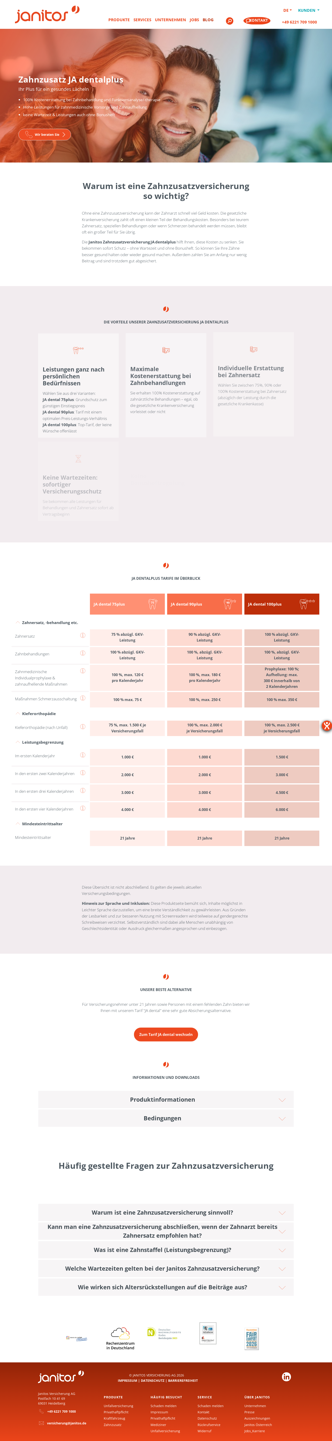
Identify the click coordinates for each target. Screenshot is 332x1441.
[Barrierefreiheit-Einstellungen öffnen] (327, 726)
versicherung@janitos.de (66, 1422)
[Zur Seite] (44, 134)
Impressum (127, 1379)
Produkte (119, 19)
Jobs (194, 19)
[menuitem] (119, 22)
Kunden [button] (307, 10)
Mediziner (158, 1423)
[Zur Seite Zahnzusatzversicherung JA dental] (166, 1030)
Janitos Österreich (258, 1423)
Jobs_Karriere (254, 1430)
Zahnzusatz (113, 1423)
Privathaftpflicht (116, 1411)
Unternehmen (170, 19)
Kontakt (203, 1411)
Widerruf (204, 1430)
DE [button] (286, 10)
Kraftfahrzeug (114, 1417)
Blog (208, 19)
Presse (249, 1411)
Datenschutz (152, 1379)
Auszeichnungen (257, 1417)
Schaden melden (164, 1405)
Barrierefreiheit (183, 1379)
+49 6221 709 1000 (299, 22)
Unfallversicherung (118, 1405)
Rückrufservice (209, 1423)
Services (142, 19)
